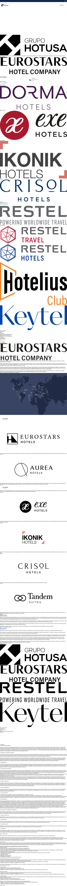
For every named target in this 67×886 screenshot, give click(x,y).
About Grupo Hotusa (3, 727)
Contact (1, 730)
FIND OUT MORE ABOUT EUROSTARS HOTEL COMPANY (9, 372)
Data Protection (2, 729)
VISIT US (1, 454)
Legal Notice (2, 728)
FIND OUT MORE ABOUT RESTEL (5, 627)
